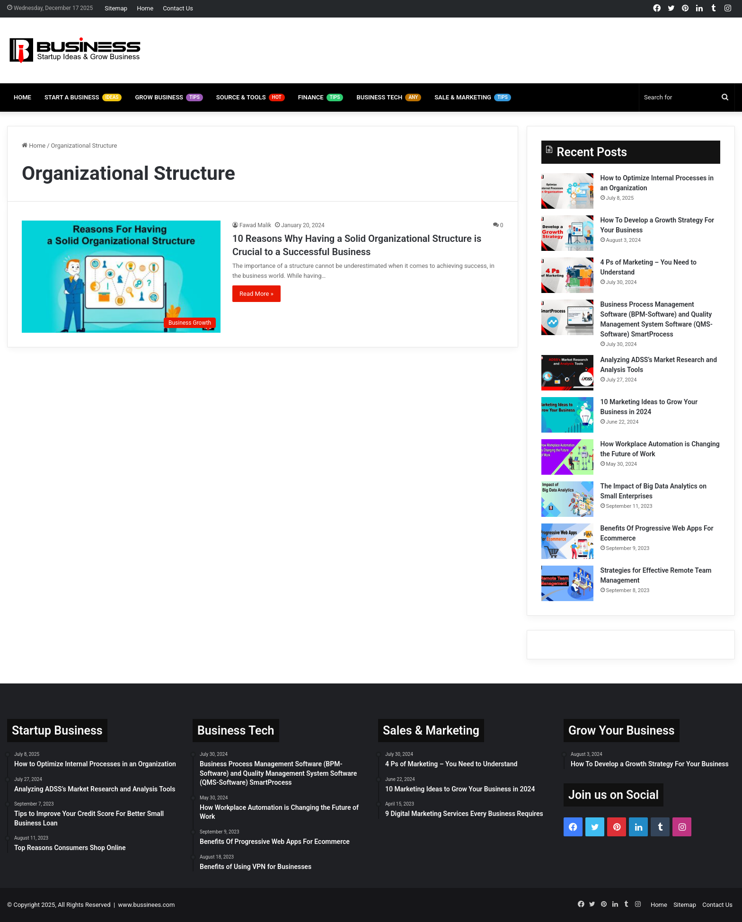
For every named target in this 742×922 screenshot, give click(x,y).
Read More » (256, 293)
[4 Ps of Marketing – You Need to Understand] (567, 275)
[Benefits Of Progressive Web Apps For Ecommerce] (567, 541)
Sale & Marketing (472, 97)
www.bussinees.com (146, 904)
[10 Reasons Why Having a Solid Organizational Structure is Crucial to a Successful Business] (121, 277)
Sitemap (116, 8)
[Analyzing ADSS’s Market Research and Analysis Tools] (567, 372)
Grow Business (169, 97)
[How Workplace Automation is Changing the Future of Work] (567, 457)
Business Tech (388, 97)
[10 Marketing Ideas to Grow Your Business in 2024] (567, 415)
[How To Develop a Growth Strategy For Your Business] (567, 233)
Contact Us (178, 8)
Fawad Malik (255, 225)
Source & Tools (250, 97)
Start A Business (83, 97)
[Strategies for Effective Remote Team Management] (567, 583)
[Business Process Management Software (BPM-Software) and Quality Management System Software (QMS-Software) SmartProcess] (567, 317)
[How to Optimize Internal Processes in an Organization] (567, 191)
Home (145, 8)
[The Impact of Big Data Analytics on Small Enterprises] (567, 499)
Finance (321, 97)
